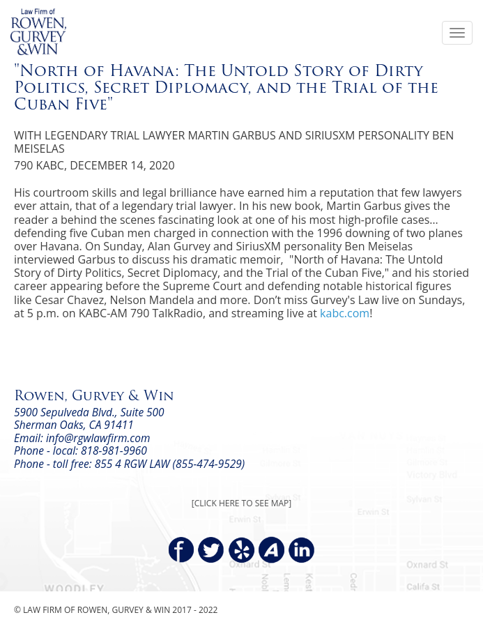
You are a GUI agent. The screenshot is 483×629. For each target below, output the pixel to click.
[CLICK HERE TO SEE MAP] (241, 503)
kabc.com (344, 313)
